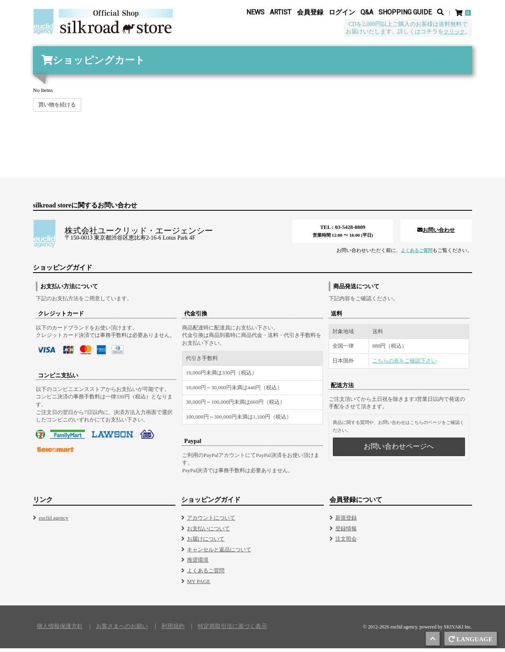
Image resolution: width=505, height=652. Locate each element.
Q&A (366, 13)
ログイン (342, 13)
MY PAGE (198, 585)
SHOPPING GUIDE (405, 13)
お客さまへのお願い (122, 630)
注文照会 (346, 542)
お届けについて (205, 542)
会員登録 (310, 13)
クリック (453, 32)
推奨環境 (197, 563)
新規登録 (346, 521)
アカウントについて (211, 521)
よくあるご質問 (415, 254)
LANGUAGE (470, 638)
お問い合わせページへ (399, 450)
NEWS (255, 13)
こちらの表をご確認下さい (404, 364)
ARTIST (280, 13)
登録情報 (346, 532)
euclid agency (53, 521)
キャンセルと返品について (219, 553)
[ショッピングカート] (463, 13)
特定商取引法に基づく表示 (232, 630)
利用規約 (173, 630)
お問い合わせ (436, 234)
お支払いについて (208, 532)
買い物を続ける (57, 108)
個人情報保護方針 (60, 630)
